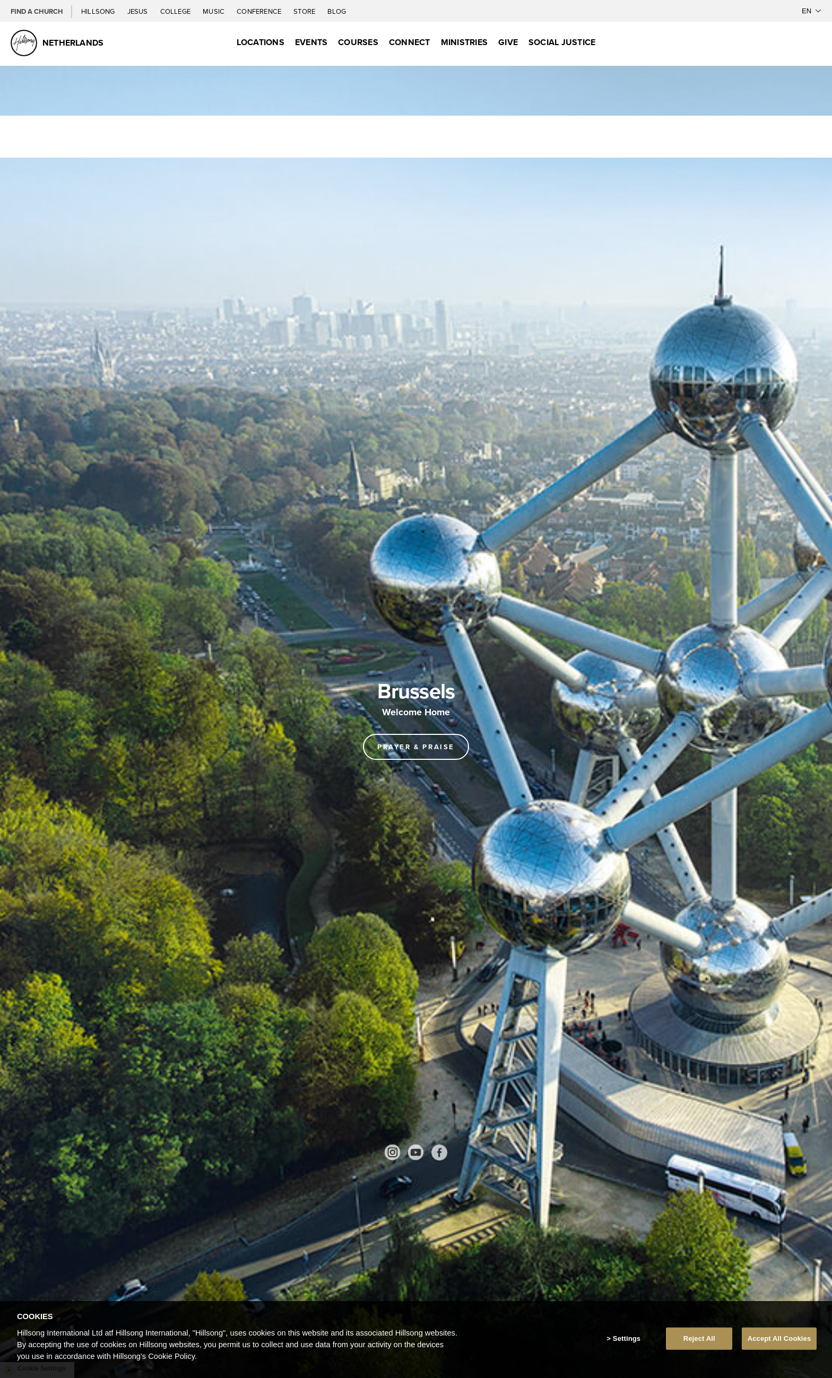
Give (508, 42)
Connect (409, 42)
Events (311, 42)
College (176, 11)
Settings (626, 1339)
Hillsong (99, 11)
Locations (260, 42)
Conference (260, 11)
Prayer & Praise (416, 747)
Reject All (699, 1339)
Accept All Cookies (779, 1339)
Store (305, 11)
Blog (336, 11)
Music (214, 11)
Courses (358, 42)
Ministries (464, 42)
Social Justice (561, 42)
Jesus (138, 11)
